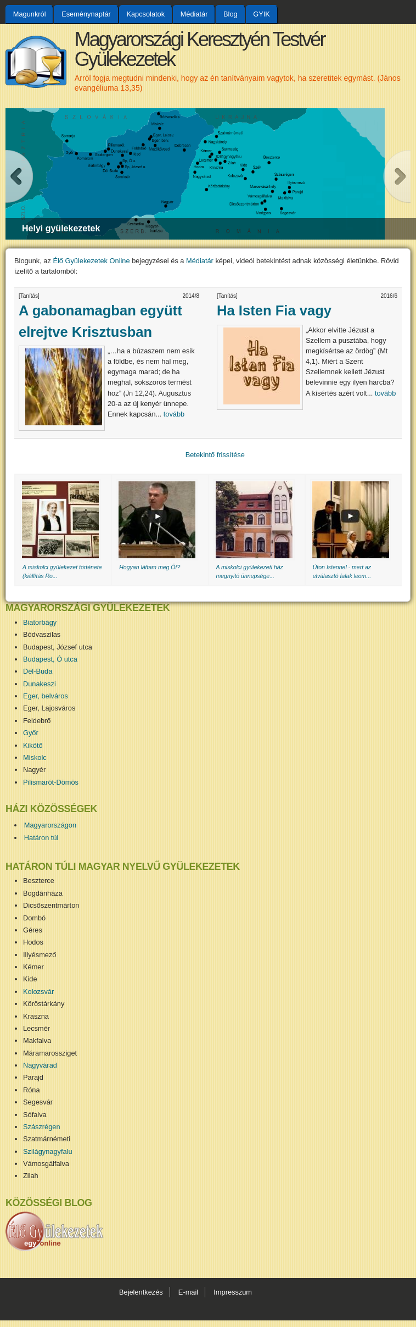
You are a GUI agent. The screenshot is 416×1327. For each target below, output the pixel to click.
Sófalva (35, 1115)
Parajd (33, 1077)
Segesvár (38, 1102)
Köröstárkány (43, 1004)
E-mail (188, 1292)
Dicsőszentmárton (51, 905)
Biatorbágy (40, 622)
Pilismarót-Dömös (50, 782)
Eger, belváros (45, 696)
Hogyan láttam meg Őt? (149, 567)
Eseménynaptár (86, 14)
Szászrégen (41, 1127)
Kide (30, 979)
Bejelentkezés (141, 1292)
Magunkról (29, 14)
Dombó (34, 918)
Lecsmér (36, 1028)
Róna (31, 1090)
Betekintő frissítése (215, 455)
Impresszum (232, 1292)
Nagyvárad (40, 1065)
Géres (32, 930)
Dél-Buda (37, 671)
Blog (230, 14)
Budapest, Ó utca (50, 659)
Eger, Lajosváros (49, 708)
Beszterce (38, 880)
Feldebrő (37, 721)
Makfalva (37, 1040)
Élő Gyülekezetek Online (91, 261)
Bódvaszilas (41, 634)
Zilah (30, 1175)
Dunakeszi (39, 684)
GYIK (261, 14)
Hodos (33, 942)
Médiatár (194, 14)
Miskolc (35, 757)
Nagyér (34, 769)
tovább (174, 414)
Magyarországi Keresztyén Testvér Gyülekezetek (200, 49)
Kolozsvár (38, 991)
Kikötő (33, 745)
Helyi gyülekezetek (61, 228)
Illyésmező (39, 955)
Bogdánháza (43, 893)
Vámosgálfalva (46, 1163)
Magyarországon (50, 825)
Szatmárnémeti (46, 1139)
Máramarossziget (50, 1053)
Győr (30, 733)
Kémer (33, 967)
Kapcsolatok (145, 14)
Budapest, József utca (57, 647)
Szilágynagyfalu (47, 1151)
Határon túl (41, 838)
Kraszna (36, 1016)
